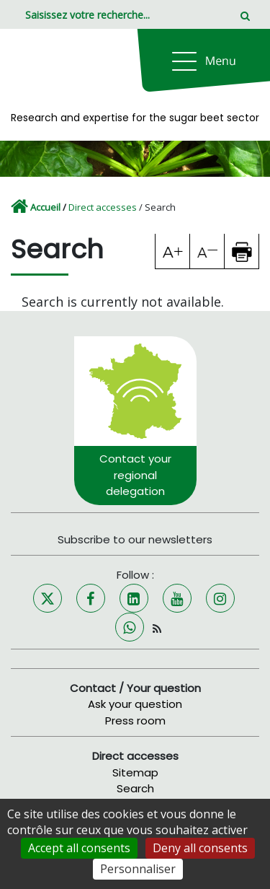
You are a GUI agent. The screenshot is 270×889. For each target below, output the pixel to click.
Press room (135, 720)
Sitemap (135, 772)
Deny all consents (200, 848)
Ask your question (135, 703)
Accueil (45, 207)
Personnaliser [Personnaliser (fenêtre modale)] (138, 869)
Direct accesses (102, 207)
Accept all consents (79, 848)
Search (135, 788)
